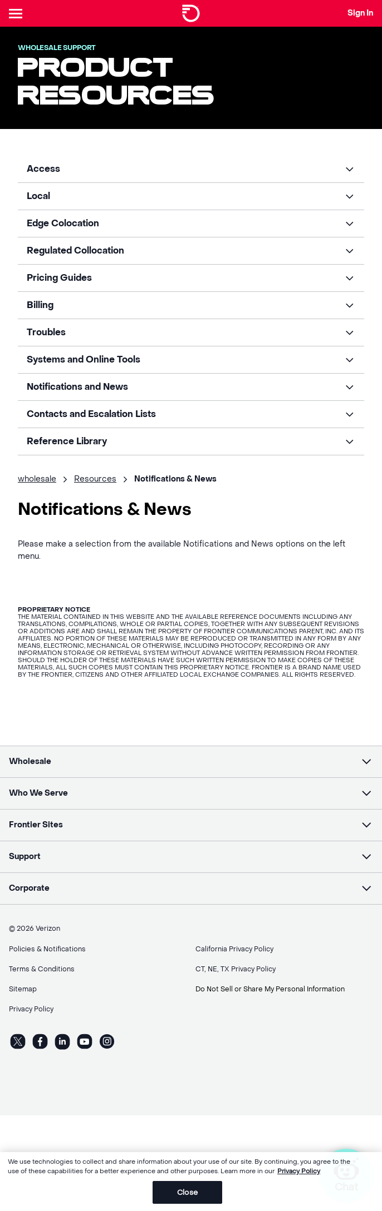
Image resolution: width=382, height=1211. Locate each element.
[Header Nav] (18, 13)
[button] (191, 169)
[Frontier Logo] (191, 13)
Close (187, 1198)
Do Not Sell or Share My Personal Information (270, 989)
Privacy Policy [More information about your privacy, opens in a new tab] (298, 1177)
